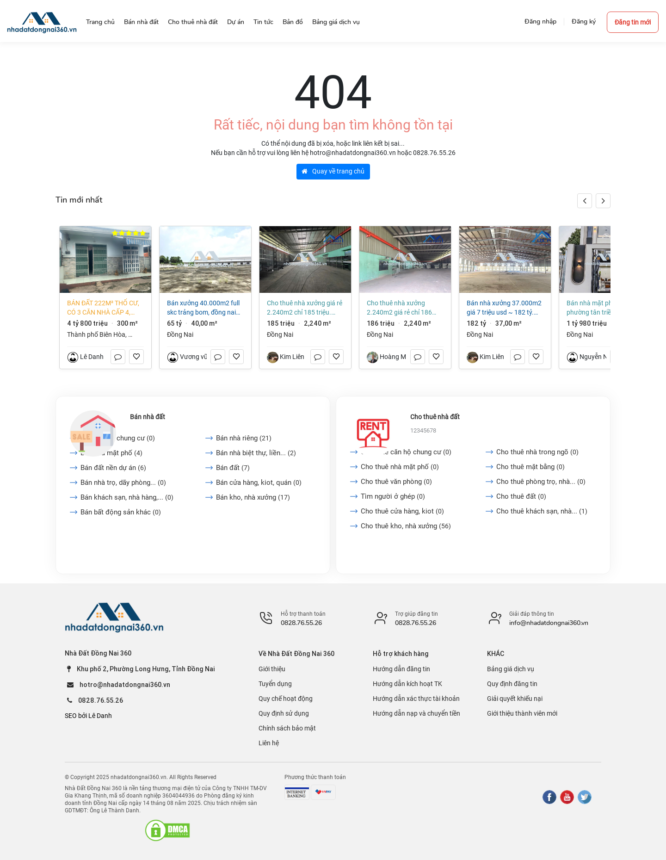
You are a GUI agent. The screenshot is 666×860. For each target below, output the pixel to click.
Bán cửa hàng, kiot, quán (259, 482)
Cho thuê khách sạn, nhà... (541, 511)
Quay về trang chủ (333, 171)
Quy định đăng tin (512, 683)
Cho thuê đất (521, 496)
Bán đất (233, 468)
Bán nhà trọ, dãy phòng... (123, 482)
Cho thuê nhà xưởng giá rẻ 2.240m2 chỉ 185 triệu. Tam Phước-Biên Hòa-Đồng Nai (304, 308)
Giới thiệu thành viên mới (522, 713)
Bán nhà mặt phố (111, 453)
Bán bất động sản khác (120, 512)
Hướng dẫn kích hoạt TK (407, 683)
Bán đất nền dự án (113, 468)
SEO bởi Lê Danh (88, 715)
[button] (603, 200)
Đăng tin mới (633, 22)
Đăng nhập (540, 21)
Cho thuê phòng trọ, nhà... (541, 481)
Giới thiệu (272, 669)
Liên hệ (269, 743)
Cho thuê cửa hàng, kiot (402, 511)
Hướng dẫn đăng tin (401, 669)
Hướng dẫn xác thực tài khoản (416, 698)
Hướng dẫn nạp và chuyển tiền (416, 713)
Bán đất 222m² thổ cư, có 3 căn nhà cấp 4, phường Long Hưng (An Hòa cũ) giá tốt (103, 308)
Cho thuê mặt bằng (530, 467)
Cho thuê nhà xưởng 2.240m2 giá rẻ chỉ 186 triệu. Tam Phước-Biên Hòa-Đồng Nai (405, 308)
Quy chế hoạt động (286, 698)
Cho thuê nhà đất (435, 417)
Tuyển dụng (275, 683)
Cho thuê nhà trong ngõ (537, 452)
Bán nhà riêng (243, 438)
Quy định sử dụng (284, 713)
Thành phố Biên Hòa (96, 334)
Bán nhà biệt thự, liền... (256, 453)
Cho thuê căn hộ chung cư (406, 452)
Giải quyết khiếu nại (515, 698)
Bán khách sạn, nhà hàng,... (126, 497)
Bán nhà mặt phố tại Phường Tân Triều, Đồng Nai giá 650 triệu (604, 308)
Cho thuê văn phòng (396, 481)
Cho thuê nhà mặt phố (400, 467)
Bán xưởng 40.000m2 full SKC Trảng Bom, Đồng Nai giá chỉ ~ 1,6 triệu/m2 (203, 308)
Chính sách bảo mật (287, 728)
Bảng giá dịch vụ (510, 669)
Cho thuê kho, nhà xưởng (406, 526)
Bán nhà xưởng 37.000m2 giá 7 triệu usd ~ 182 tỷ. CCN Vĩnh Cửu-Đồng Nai (504, 308)
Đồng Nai (180, 334)
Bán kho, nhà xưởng (253, 497)
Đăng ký (584, 21)
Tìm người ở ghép (393, 496)
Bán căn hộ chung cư (117, 438)
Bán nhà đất (147, 417)
